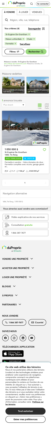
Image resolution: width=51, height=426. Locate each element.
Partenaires (11, 304)
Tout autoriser (25, 411)
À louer (23, 12)
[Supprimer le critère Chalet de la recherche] (31, 39)
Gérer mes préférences (25, 419)
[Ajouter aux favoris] (44, 149)
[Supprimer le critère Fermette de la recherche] (10, 43)
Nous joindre (10, 315)
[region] (25, 394)
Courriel (37, 322)
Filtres (14, 51)
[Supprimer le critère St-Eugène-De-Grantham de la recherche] (17, 34)
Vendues (37, 12)
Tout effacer (25, 44)
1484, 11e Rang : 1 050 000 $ (13, 202)
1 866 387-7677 (14, 322)
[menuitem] (25, 258)
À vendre (9, 12)
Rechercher (36, 51)
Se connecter (43, 4)
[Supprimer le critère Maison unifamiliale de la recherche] (14, 39)
